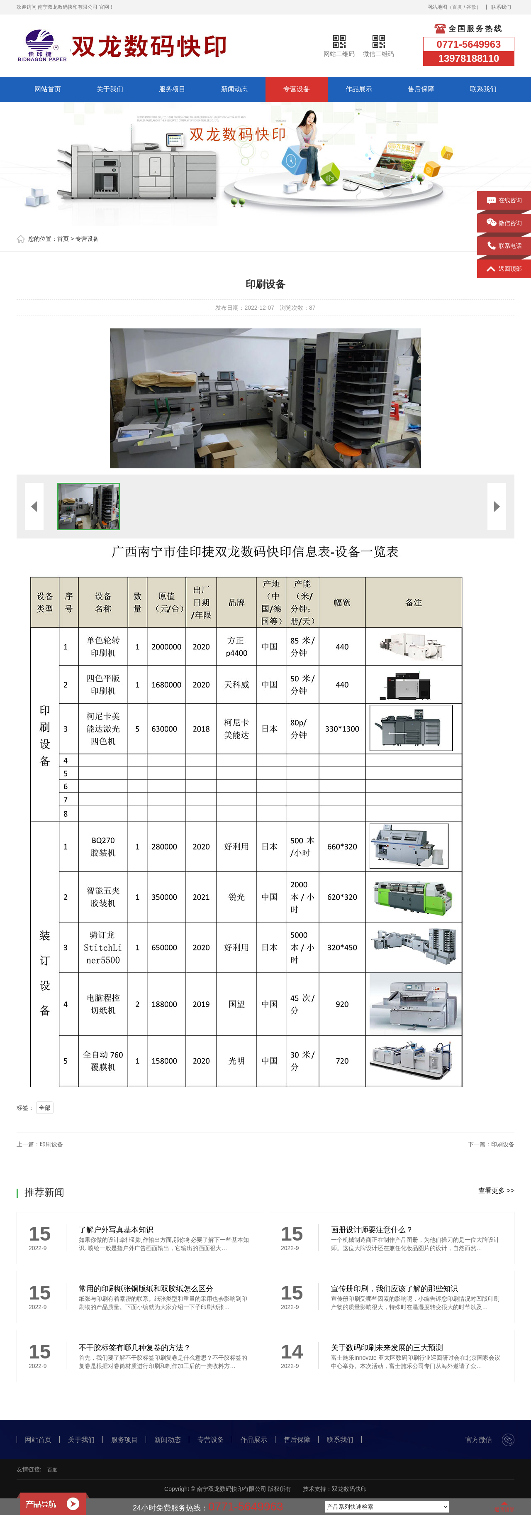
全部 (45, 1107)
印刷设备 (51, 1144)
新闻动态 (234, 89)
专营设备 (296, 89)
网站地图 (437, 7)
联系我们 (501, 7)
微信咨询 (504, 223)
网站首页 (47, 89)
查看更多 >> (496, 1190)
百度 (457, 7)
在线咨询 (504, 201)
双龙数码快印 (349, 1489)
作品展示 (359, 89)
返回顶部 (504, 269)
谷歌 (471, 7)
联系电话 (504, 246)
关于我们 (110, 89)
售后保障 (421, 89)
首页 (63, 238)
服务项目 (172, 89)
